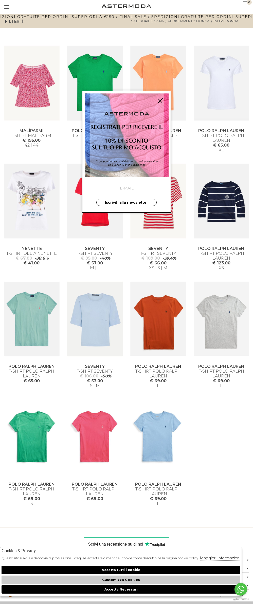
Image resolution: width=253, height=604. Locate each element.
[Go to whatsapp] (240, 589)
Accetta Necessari (121, 589)
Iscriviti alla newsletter (126, 202)
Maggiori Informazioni (220, 557)
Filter (15, 21)
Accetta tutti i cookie (121, 570)
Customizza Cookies (121, 580)
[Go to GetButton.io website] (241, 598)
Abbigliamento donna (188, 21)
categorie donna (147, 21)
